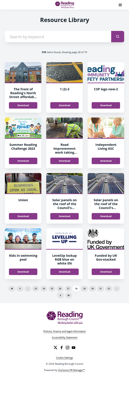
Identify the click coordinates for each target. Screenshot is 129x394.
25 (52, 288)
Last (68, 295)
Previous (20, 289)
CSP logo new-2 (106, 89)
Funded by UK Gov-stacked (106, 257)
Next (60, 295)
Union (23, 200)
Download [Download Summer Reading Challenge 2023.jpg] (23, 160)
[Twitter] (55, 347)
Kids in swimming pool (23, 257)
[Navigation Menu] (120, 4)
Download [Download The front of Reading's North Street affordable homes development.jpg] (23, 105)
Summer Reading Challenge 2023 (23, 146)
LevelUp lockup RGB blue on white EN (64, 259)
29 (84, 288)
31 (100, 288)
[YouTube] (73, 347)
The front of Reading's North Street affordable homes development (23, 97)
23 (36, 288)
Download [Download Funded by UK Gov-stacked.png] (106, 271)
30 (92, 288)
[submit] (117, 36)
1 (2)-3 (64, 89)
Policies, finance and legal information (64, 331)
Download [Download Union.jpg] (23, 216)
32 (109, 288)
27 (68, 288)
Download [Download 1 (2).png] (64, 105)
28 (76, 288)
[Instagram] (67, 347)
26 (60, 288)
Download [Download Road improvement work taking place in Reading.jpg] (64, 160)
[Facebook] (61, 347)
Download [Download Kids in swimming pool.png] (23, 271)
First (11, 289)
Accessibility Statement (64, 337)
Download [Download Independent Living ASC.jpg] (106, 160)
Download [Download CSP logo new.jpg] (106, 105)
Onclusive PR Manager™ (71, 370)
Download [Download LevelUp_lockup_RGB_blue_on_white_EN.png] (64, 271)
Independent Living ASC (106, 146)
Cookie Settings (64, 357)
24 (44, 288)
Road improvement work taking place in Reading (64, 150)
